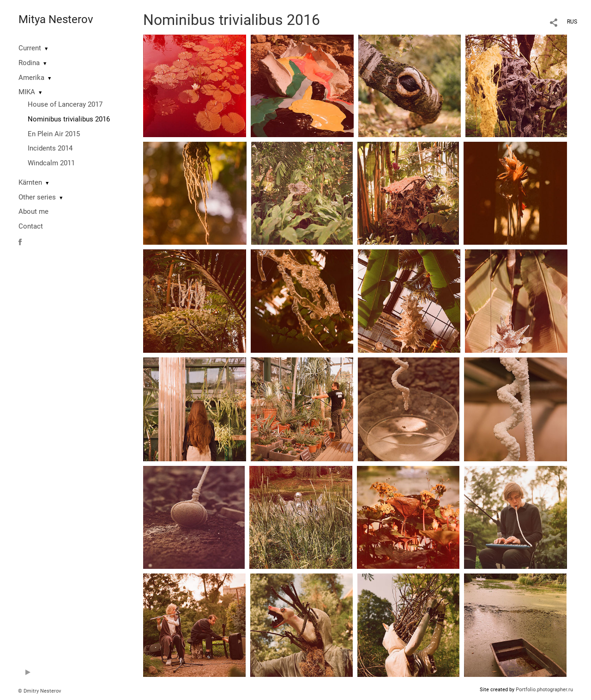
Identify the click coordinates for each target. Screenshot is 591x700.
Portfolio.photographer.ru (544, 690)
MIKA (26, 92)
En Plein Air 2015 (54, 134)
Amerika (31, 77)
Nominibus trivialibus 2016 (69, 119)
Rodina (29, 63)
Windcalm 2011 (51, 163)
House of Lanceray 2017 (65, 104)
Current (29, 48)
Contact (30, 226)
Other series (37, 197)
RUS (572, 21)
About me (33, 211)
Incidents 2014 (50, 148)
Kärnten (30, 182)
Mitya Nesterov (55, 19)
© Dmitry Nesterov (39, 691)
